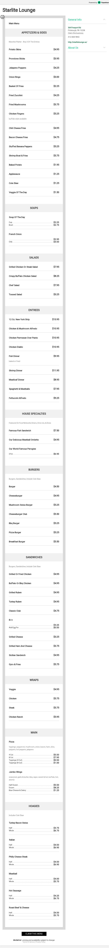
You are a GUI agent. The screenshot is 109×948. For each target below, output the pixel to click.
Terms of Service (29, 942)
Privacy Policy (40, 942)
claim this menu (34, 934)
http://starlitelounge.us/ (77, 42)
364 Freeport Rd (74, 28)
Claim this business (75, 33)
